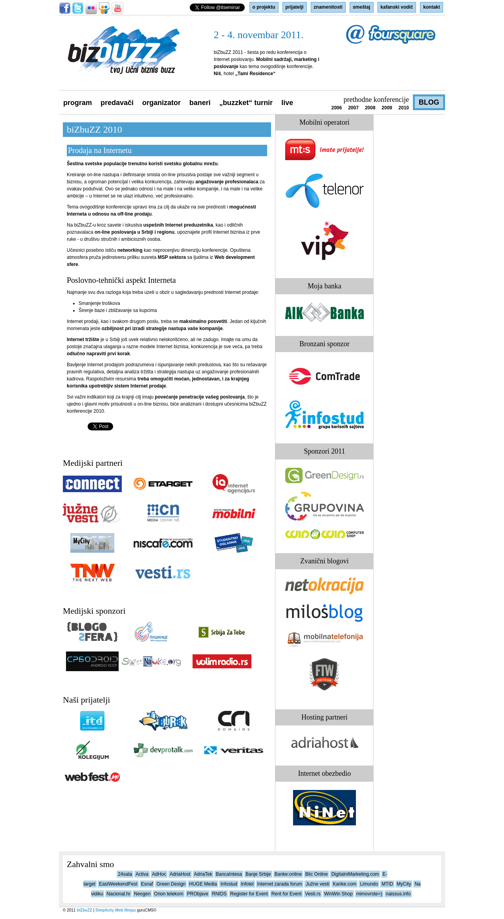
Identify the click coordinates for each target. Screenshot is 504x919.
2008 (370, 108)
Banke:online (288, 874)
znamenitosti (328, 7)
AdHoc (159, 874)
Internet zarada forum (279, 884)
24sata (125, 874)
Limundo (369, 884)
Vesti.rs (313, 894)
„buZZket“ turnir (246, 103)
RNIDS (219, 894)
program (77, 103)
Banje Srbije (258, 874)
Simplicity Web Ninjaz (115, 910)
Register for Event (249, 894)
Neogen (142, 894)
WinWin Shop (338, 894)
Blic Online (316, 874)
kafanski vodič (397, 7)
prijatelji (295, 7)
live (287, 103)
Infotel (247, 884)
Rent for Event (286, 894)
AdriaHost (180, 874)
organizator (161, 103)
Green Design (170, 884)
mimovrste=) (369, 894)
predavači (117, 103)
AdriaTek (203, 874)
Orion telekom (168, 894)
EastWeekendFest (118, 884)
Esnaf (147, 884)
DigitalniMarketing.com (355, 874)
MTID (387, 884)
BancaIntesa (229, 874)
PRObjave (198, 894)
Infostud (228, 884)
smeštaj (361, 7)
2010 (403, 108)
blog (429, 102)
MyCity (404, 884)
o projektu (264, 7)
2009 (387, 108)
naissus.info (398, 894)
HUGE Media (203, 884)
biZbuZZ (84, 910)
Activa (142, 874)
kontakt (431, 7)
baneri (200, 103)
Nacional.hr (118, 894)
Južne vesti (317, 884)
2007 (353, 108)
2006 (336, 108)
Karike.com (344, 884)
